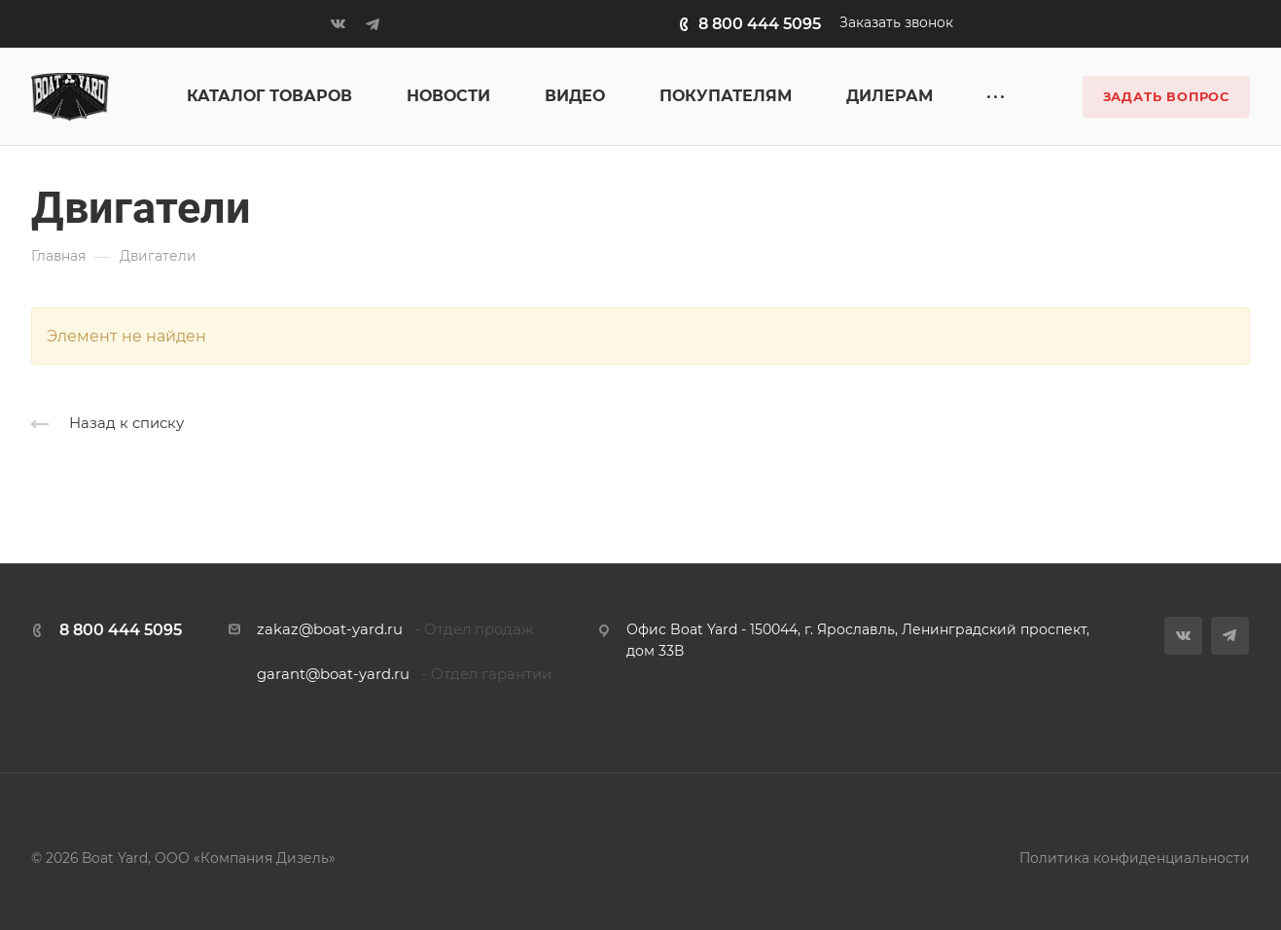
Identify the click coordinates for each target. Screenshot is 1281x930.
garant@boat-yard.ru (333, 674)
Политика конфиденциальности (1134, 858)
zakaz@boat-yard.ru (330, 629)
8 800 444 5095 (759, 24)
